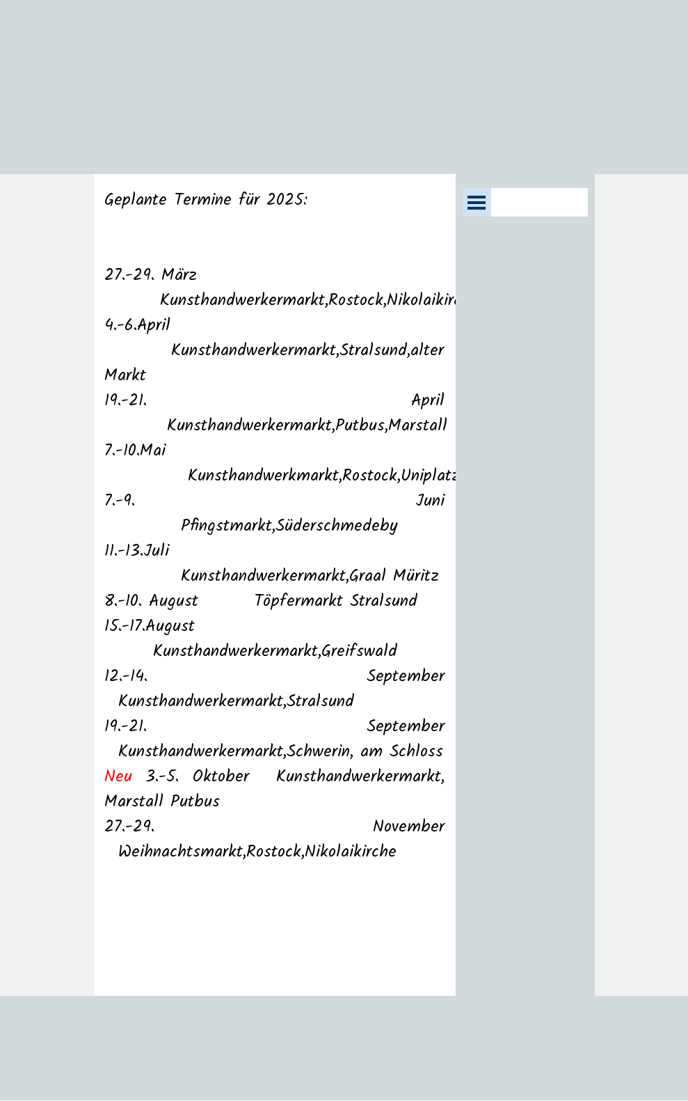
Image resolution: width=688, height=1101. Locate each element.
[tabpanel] (274, 585)
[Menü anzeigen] (477, 202)
